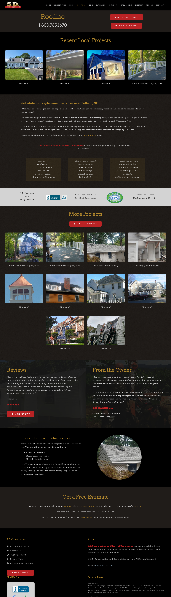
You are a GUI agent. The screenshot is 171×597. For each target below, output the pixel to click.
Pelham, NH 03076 (18, 546)
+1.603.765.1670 (16, 555)
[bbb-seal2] (56, 195)
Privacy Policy (16, 559)
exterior (138, 506)
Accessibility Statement (20, 563)
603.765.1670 (89, 135)
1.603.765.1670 (53, 25)
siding (83, 506)
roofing (91, 506)
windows (68, 506)
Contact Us (14, 551)
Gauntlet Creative (104, 565)
